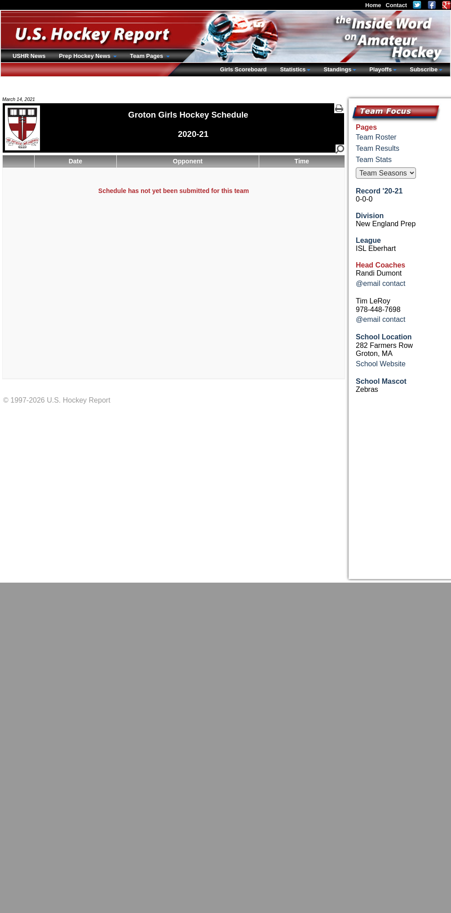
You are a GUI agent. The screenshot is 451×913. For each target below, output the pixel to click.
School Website (381, 364)
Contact (396, 5)
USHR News (29, 56)
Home (373, 5)
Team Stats (374, 159)
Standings (337, 69)
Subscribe (424, 69)
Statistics (293, 69)
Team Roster (376, 137)
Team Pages (147, 56)
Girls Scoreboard (243, 69)
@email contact (381, 283)
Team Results (377, 148)
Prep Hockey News (85, 56)
